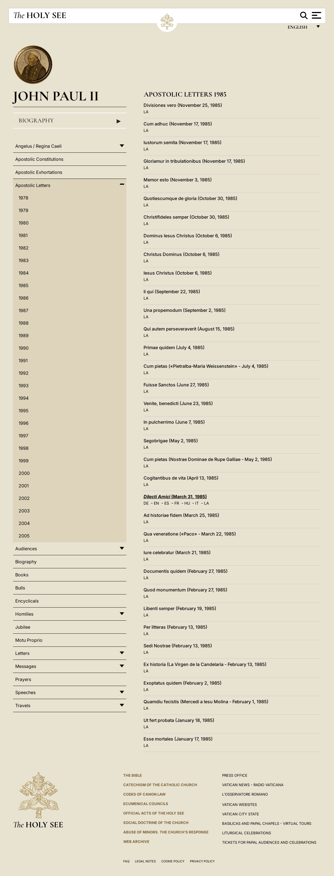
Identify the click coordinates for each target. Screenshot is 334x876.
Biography (70, 121)
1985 (23, 285)
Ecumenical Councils (145, 803)
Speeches (25, 692)
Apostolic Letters (32, 185)
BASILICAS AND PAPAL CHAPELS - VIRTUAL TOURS (266, 823)
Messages (25, 666)
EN (156, 503)
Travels (22, 705)
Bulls (20, 588)
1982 (24, 248)
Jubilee (22, 627)
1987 (23, 310)
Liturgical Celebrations (246, 833)
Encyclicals (27, 601)
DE (146, 503)
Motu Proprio (28, 640)
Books (21, 575)
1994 (24, 398)
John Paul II (56, 95)
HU (187, 503)
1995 (23, 410)
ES (166, 503)
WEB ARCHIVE (136, 841)
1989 (24, 335)
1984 (24, 273)
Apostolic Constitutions (39, 159)
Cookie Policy (172, 861)
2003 (24, 511)
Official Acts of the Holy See (153, 813)
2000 (24, 473)
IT (197, 503)
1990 (24, 348)
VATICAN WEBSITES (239, 804)
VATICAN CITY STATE (240, 814)
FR (176, 503)
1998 (24, 448)
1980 (24, 223)
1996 (24, 423)
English (300, 28)
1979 (23, 210)
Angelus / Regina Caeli (38, 146)
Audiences (26, 548)
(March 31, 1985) (175, 496)
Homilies (24, 614)
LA (146, 111)
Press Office (234, 775)
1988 (24, 323)
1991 (23, 360)
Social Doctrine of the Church (156, 822)
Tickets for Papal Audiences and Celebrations (269, 842)
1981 (23, 235)
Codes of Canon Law (144, 794)
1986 (24, 298)
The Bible (132, 775)
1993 (24, 385)
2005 (24, 536)
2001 (24, 485)
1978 (23, 198)
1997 (23, 435)
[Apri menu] (315, 15)
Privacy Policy (202, 861)
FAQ (126, 861)
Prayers (23, 679)
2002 (24, 498)
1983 (24, 260)
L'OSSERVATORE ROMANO (245, 794)
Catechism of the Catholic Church (160, 785)
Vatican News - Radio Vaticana (252, 785)
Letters (22, 653)
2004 (24, 523)
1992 (24, 373)
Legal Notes (145, 861)
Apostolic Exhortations (38, 172)
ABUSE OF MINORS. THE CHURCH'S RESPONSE (166, 832)
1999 (24, 460)
